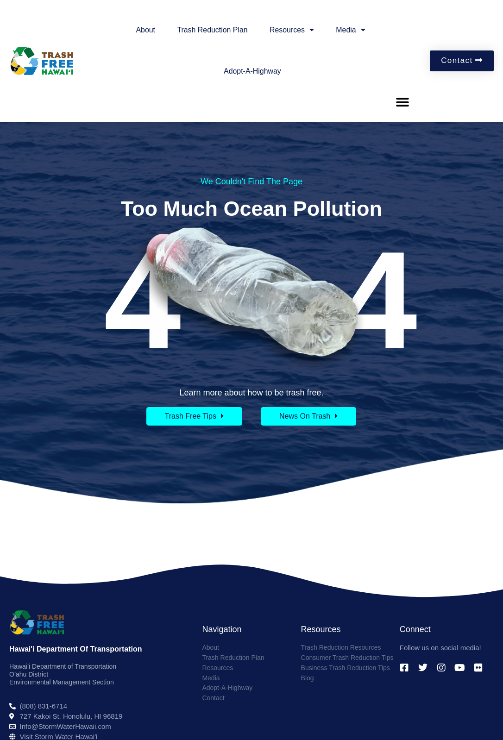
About (144, 30)
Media (351, 30)
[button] (402, 102)
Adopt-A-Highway (253, 71)
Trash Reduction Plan (211, 30)
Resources (292, 30)
